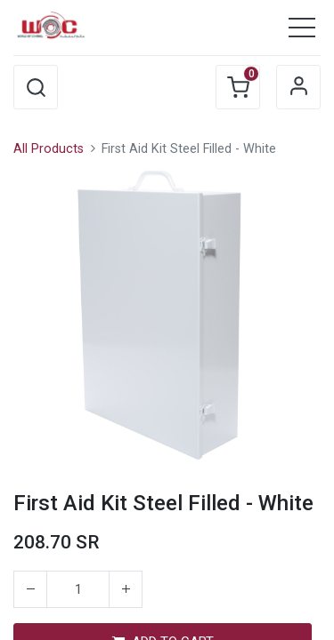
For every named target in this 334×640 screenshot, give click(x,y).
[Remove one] (30, 589)
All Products (48, 148)
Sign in (298, 87)
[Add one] (126, 589)
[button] (35, 87)
